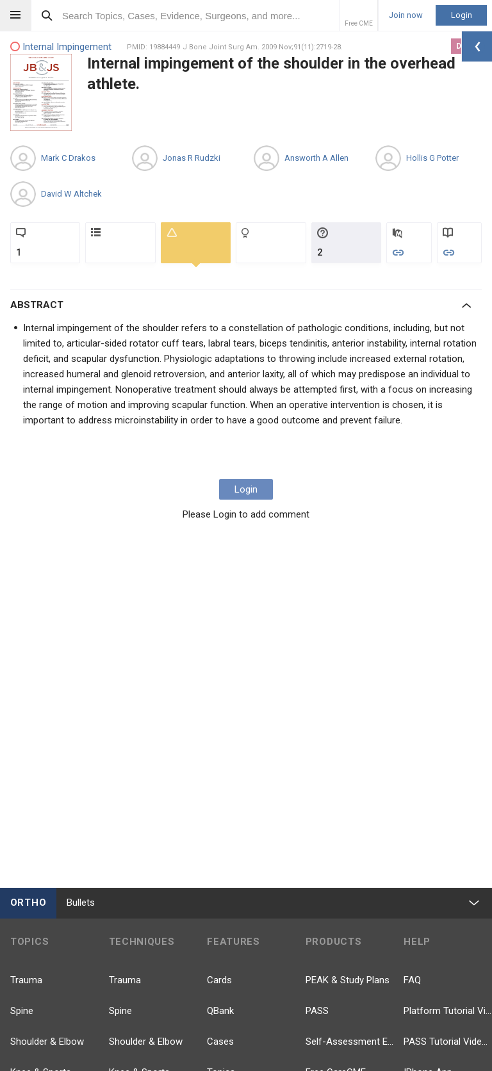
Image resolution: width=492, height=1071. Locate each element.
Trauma (26, 980)
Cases (220, 1041)
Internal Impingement (60, 47)
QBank (220, 1011)
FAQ (412, 980)
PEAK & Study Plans (348, 980)
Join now (406, 15)
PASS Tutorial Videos (448, 1041)
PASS (317, 1011)
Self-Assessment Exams (350, 1041)
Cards (219, 980)
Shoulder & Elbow (47, 1041)
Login (461, 15)
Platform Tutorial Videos (448, 1011)
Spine (21, 1011)
